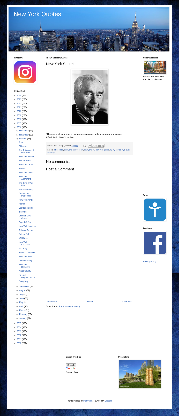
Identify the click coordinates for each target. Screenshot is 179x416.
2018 (19, 119)
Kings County (25, 271)
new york (68, 150)
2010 (19, 343)
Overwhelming (25, 260)
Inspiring (22, 212)
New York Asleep (26, 172)
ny (111, 150)
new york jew (89, 150)
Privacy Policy (149, 261)
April (21, 306)
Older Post (127, 301)
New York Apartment (25, 177)
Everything (23, 281)
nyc (123, 150)
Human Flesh (25, 160)
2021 (19, 107)
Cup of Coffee (25, 222)
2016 (19, 127)
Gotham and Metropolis (25, 194)
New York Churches (24, 243)
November (24, 135)
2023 (19, 99)
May (21, 302)
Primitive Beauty (26, 189)
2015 (19, 323)
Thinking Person (26, 230)
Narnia (22, 204)
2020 (19, 111)
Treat (21, 142)
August (22, 290)
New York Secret (26, 156)
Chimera (22, 146)
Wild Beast (23, 238)
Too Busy (23, 248)
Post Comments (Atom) (69, 306)
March (22, 310)
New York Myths (26, 200)
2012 (19, 335)
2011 (19, 339)
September (24, 286)
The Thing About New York (26, 151)
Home (90, 301)
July (21, 294)
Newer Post (52, 301)
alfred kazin (58, 150)
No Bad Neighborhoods (27, 276)
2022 (19, 103)
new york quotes (102, 150)
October (23, 139)
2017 (19, 123)
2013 (19, 331)
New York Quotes (37, 14)
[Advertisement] (89, 272)
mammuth (87, 401)
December (24, 131)
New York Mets (25, 256)
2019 (19, 115)
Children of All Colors (25, 217)
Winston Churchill (27, 252)
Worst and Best (26, 164)
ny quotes (117, 150)
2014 (19, 327)
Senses (22, 168)
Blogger (108, 401)
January (23, 318)
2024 (19, 95)
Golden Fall (24, 234)
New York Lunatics (27, 226)
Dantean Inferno (26, 208)
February (23, 314)
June (21, 298)
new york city (78, 150)
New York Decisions (24, 265)
